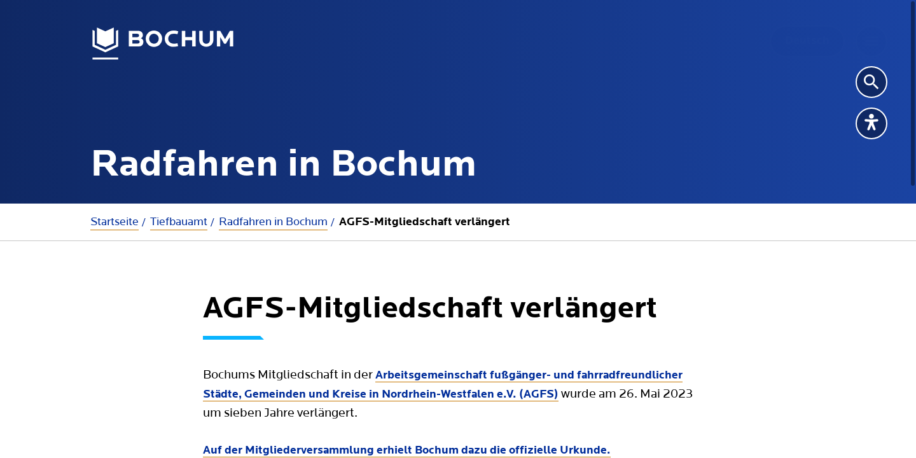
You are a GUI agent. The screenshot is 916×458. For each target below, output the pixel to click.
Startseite (114, 221)
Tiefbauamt (178, 221)
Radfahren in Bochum (273, 221)
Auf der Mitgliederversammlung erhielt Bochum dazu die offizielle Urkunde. (407, 451)
